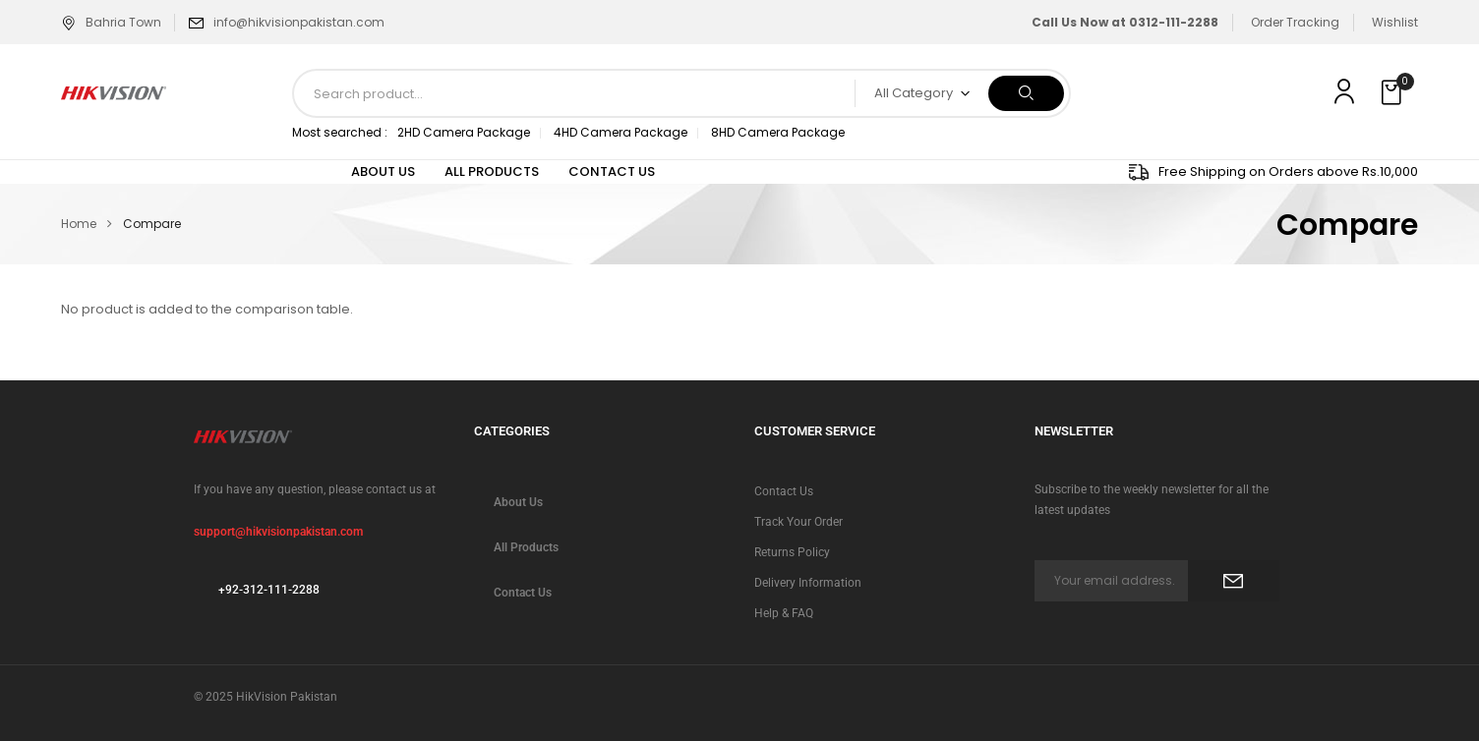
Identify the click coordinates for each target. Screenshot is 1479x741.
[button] (1393, 93)
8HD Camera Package (778, 132)
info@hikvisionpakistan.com (299, 22)
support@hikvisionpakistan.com (278, 532)
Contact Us (523, 592)
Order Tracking (1295, 22)
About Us (518, 502)
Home (78, 223)
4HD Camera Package (620, 132)
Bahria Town (111, 22)
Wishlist (1395, 22)
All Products (526, 547)
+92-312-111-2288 (269, 590)
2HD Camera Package (463, 132)
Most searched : (339, 132)
